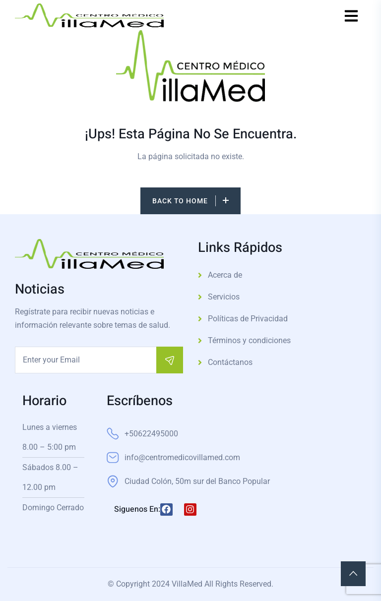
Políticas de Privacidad (248, 318)
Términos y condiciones (249, 340)
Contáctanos (230, 362)
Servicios (224, 296)
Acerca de (225, 275)
